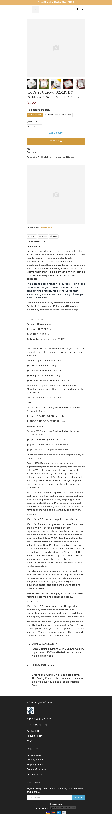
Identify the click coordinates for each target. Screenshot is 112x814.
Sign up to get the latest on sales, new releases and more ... (55, 790)
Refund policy (35, 755)
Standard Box (41, 110)
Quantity (32, 122)
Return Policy (35, 736)
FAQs (30, 741)
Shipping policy (35, 765)
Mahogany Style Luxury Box (58, 115)
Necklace (46, 228)
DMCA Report (42, 808)
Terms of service (36, 769)
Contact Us (33, 731)
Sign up (79, 797)
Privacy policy (35, 760)
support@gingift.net (39, 719)
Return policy (34, 774)
